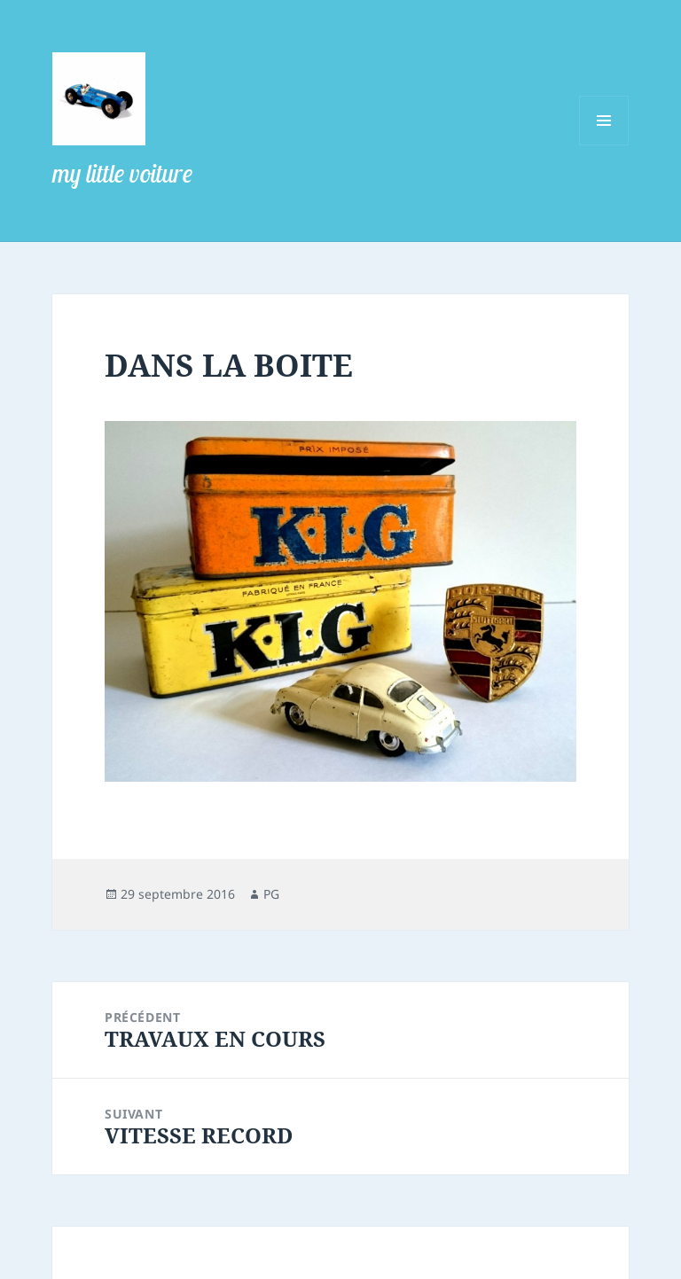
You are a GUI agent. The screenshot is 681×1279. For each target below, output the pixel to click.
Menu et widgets (604, 144)
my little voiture (122, 173)
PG (271, 893)
